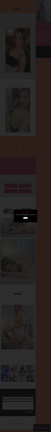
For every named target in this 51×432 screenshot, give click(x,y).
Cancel (25, 220)
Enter (25, 217)
